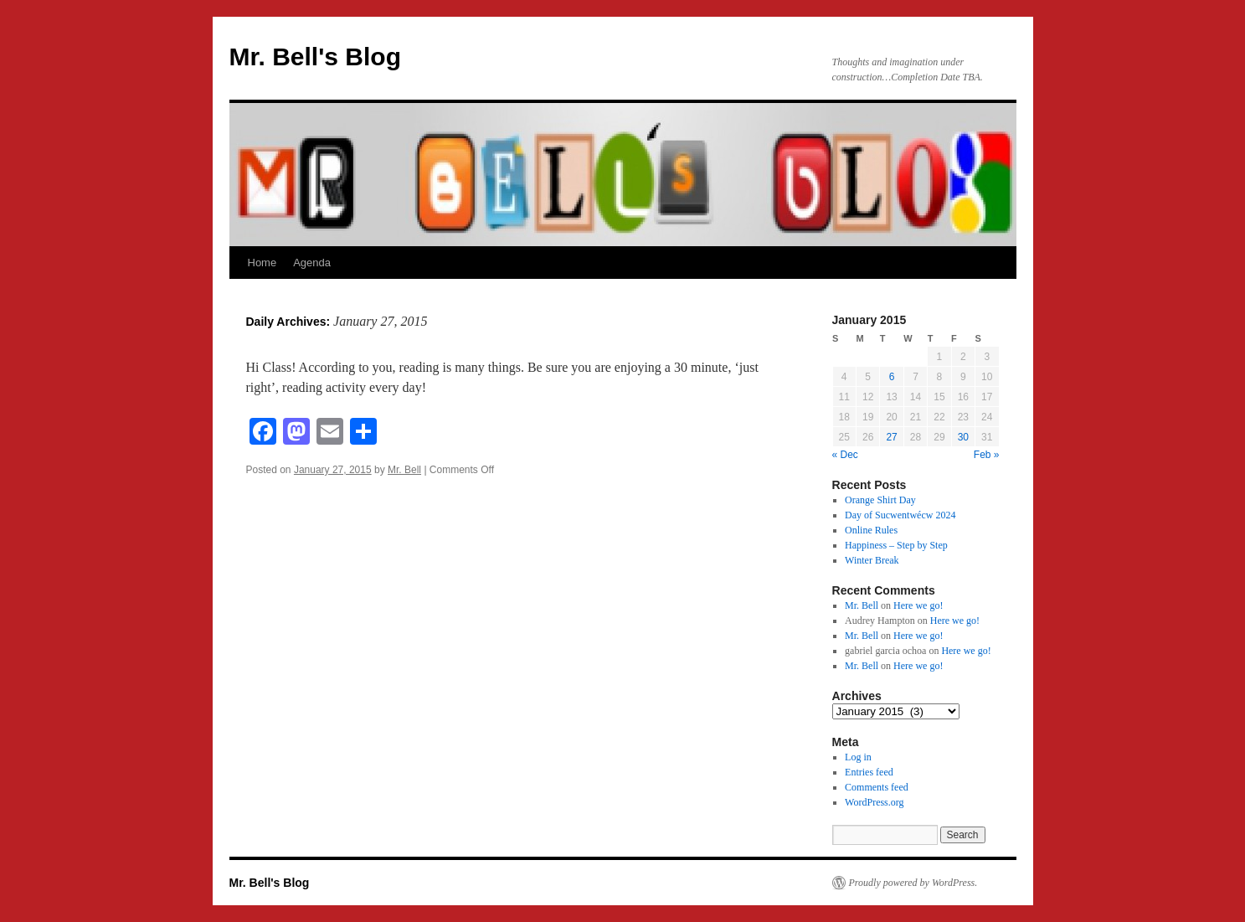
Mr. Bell (404, 470)
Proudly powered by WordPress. (913, 883)
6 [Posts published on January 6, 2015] (892, 377)
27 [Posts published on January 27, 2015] (891, 437)
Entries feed (869, 772)
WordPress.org (874, 802)
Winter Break (872, 560)
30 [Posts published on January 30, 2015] (963, 437)
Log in (858, 757)
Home (262, 262)
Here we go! (918, 605)
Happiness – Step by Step (896, 545)
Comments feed (876, 787)
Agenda (312, 262)
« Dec (845, 455)
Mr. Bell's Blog (315, 56)
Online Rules (871, 530)
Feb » (987, 455)
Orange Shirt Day (880, 500)
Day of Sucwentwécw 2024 (900, 515)
